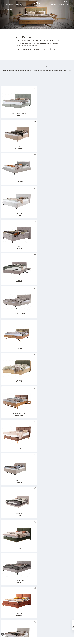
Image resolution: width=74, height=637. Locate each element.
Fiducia (19, 381)
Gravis (19, 447)
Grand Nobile (19, 414)
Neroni (19, 614)
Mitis (19, 581)
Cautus (19, 247)
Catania (19, 214)
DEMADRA (19, 347)
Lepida (19, 481)
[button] (2, 634)
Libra (19, 548)
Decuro (19, 314)
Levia (19, 514)
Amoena (19, 114)
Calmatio (19, 181)
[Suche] (62, 1)
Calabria (19, 147)
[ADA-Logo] (37, 2)
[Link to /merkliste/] (64, 1)
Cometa (19, 281)
